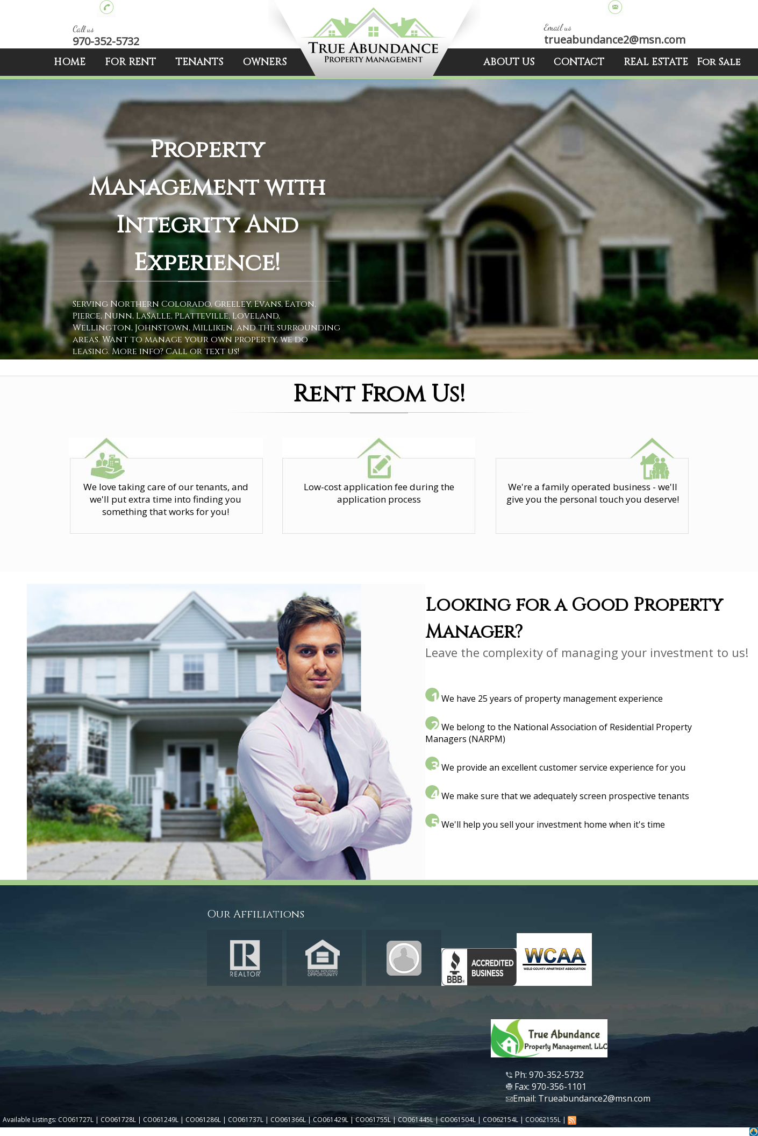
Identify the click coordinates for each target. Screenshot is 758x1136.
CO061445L (415, 1119)
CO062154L (500, 1119)
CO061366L (288, 1119)
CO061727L (76, 1119)
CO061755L (373, 1119)
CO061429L (330, 1119)
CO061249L (160, 1119)
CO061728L (118, 1119)
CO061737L (245, 1119)
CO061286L (203, 1119)
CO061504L (458, 1119)
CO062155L (543, 1119)
